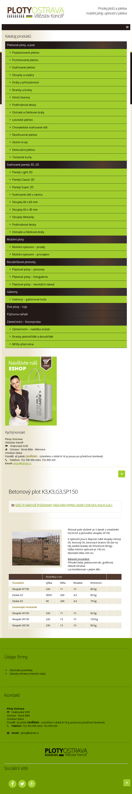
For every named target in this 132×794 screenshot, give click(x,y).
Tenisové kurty (22, 157)
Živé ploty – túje (17, 307)
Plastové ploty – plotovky (28, 269)
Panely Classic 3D (23, 179)
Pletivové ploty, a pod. (21, 45)
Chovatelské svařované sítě (29, 127)
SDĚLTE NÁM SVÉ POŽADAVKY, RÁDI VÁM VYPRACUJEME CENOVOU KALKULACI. (64, 505)
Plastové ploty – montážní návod (33, 284)
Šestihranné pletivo (24, 135)
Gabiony (12, 292)
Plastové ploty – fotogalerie (30, 277)
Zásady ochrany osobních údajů (28, 673)
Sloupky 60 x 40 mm (25, 209)
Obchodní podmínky (21, 670)
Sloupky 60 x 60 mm (25, 202)
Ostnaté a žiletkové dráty (28, 112)
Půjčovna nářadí (17, 314)
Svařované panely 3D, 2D (23, 164)
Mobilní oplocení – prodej (28, 247)
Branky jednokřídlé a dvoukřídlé (32, 336)
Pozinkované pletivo (25, 60)
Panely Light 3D (22, 172)
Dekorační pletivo (23, 150)
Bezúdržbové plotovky (21, 262)
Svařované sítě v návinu (27, 194)
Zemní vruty (20, 142)
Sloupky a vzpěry (23, 75)
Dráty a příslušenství (25, 82)
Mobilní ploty (15, 239)
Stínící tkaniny (21, 97)
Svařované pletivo (23, 67)
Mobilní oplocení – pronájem (30, 254)
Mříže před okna (23, 344)
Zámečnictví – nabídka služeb (31, 329)
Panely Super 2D (23, 187)
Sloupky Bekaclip (23, 217)
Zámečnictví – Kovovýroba (24, 322)
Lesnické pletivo (22, 120)
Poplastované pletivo (25, 52)
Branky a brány (22, 90)
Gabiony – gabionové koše (29, 299)
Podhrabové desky (24, 105)
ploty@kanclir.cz (22, 463)
